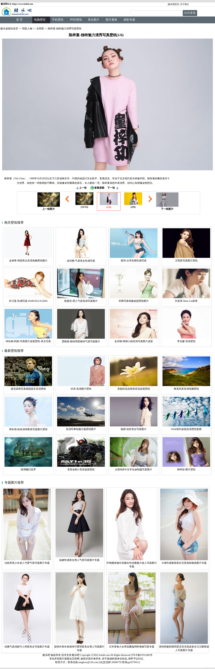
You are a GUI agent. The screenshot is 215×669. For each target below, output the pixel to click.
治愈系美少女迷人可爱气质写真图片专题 (27, 563)
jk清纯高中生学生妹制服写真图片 (133, 469)
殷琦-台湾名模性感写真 (134, 260)
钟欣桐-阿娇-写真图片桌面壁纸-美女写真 (28, 341)
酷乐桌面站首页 (9, 28)
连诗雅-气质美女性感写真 (81, 260)
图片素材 (111, 19)
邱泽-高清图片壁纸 (81, 388)
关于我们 (184, 4)
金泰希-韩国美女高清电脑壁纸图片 (28, 260)
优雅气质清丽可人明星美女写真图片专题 (27, 646)
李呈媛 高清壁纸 (186, 341)
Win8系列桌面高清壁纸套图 (186, 429)
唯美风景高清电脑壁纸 (186, 388)
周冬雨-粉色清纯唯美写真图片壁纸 (28, 429)
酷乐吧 (76, 655)
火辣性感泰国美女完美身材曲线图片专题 (184, 563)
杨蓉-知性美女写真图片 (134, 429)
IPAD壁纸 (76, 19)
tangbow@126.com (88, 662)
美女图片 (93, 19)
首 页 (19, 19)
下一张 (111, 187)
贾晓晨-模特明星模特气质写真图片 (81, 341)
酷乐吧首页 (173, 4)
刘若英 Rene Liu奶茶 (186, 301)
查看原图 (99, 187)
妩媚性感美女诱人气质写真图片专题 (79, 560)
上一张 (83, 187)
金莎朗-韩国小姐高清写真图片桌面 (133, 341)
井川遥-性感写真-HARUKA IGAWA (28, 301)
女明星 (40, 28)
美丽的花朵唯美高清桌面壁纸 (133, 388)
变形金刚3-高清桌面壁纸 (81, 469)
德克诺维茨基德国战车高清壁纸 (28, 388)
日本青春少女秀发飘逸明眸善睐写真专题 (131, 646)
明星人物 (27, 28)
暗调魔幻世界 (28, 469)
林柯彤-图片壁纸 (186, 469)
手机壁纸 (57, 19)
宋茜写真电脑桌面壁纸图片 (134, 301)
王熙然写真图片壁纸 (186, 260)
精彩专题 (129, 19)
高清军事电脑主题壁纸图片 (81, 429)
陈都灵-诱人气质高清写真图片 (81, 301)
